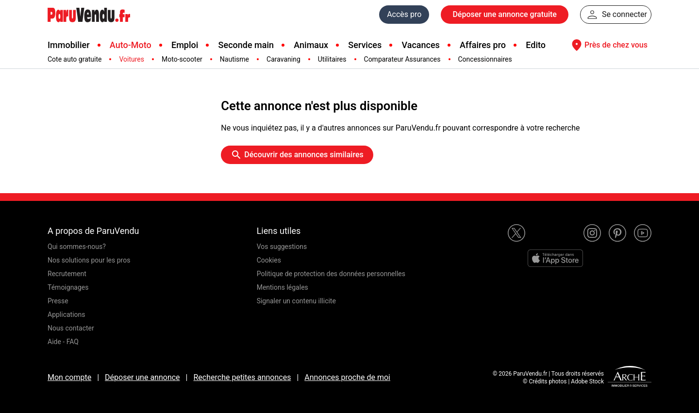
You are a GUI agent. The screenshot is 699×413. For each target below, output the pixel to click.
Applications (66, 314)
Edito (536, 45)
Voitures (131, 59)
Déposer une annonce (142, 377)
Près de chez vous (608, 45)
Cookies (269, 260)
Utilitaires (332, 59)
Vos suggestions (282, 246)
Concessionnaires (485, 59)
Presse (58, 301)
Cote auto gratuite (74, 59)
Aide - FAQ (63, 342)
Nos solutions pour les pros (89, 260)
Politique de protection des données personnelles (331, 274)
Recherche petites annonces (242, 377)
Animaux (311, 45)
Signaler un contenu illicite (296, 301)
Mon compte (69, 377)
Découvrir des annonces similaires (297, 155)
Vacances (421, 45)
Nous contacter (71, 328)
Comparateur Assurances (402, 59)
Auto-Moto (130, 45)
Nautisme (234, 59)
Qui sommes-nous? (77, 246)
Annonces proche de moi (347, 377)
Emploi (184, 45)
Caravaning (283, 59)
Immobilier (69, 45)
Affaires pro (483, 45)
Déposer (504, 14)
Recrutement (67, 274)
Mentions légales (282, 287)
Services (365, 45)
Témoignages (68, 287)
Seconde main (246, 45)
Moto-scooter (182, 59)
